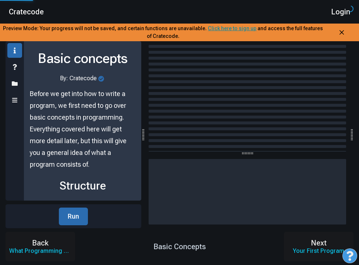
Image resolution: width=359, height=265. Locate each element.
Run (73, 216)
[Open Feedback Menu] (349, 255)
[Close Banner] (341, 32)
